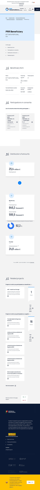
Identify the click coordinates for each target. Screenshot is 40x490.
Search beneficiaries (19, 19)
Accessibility (9, 444)
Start (6, 17)
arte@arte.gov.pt (9, 449)
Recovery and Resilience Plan (20, 17)
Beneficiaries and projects (11, 19)
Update (20, 262)
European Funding (21, 9)
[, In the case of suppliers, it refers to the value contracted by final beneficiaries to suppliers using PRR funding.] (22, 78)
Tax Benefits (25, 9)
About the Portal (10, 439)
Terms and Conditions (11, 442)
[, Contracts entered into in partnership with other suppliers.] (30, 108)
